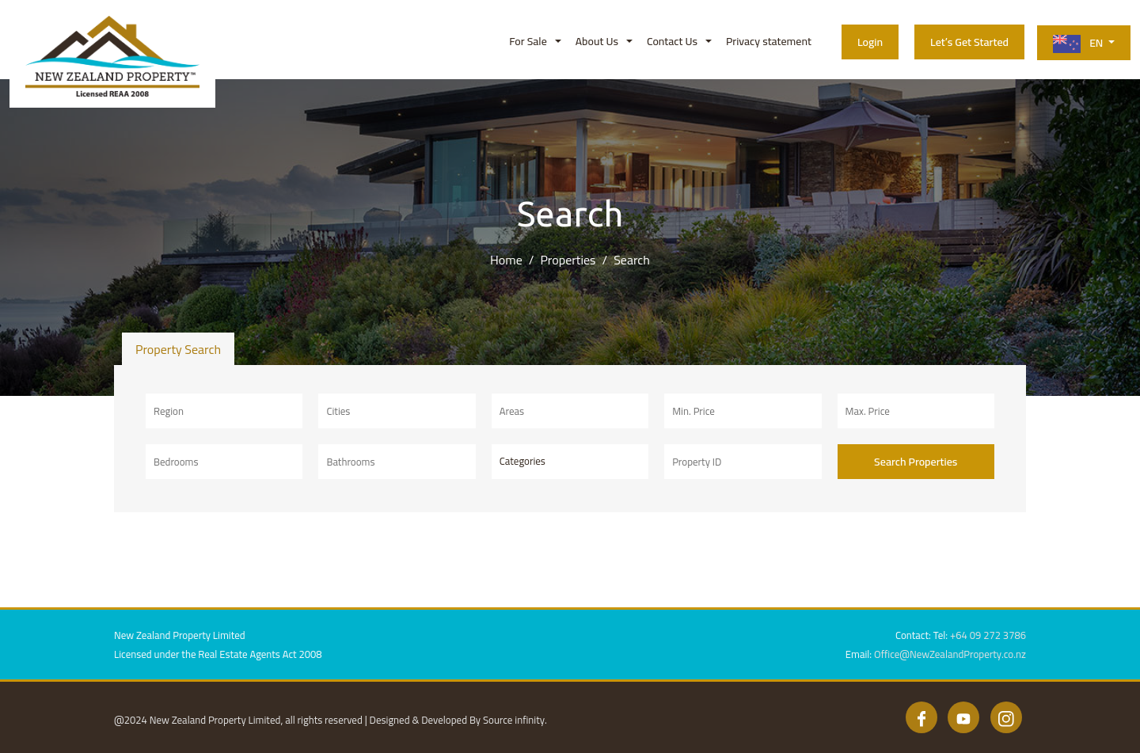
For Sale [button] (527, 41)
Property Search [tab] (178, 349)
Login (870, 42)
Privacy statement (768, 41)
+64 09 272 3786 (988, 635)
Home (506, 260)
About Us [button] (597, 41)
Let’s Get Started (969, 42)
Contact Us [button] (672, 41)
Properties (567, 260)
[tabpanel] (570, 438)
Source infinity (514, 719)
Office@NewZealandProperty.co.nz (950, 654)
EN (1079, 44)
